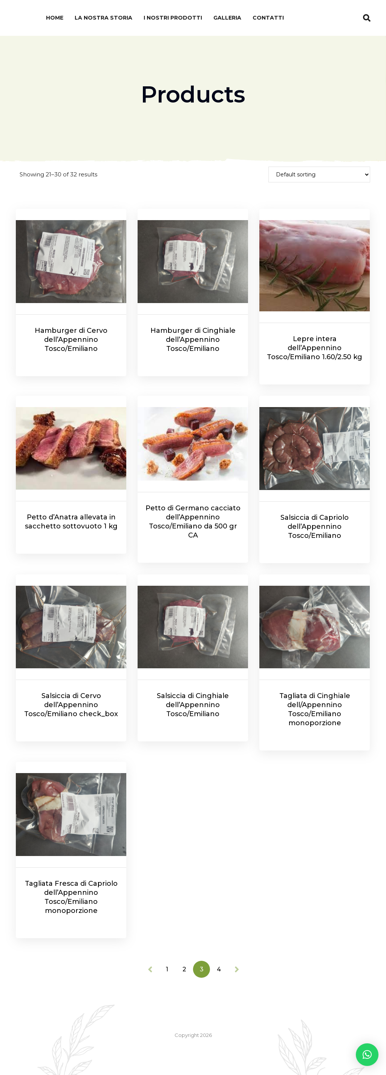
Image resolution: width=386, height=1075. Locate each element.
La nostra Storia (103, 17)
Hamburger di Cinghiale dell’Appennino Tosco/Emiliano (193, 339)
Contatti (268, 17)
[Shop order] (319, 174)
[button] (367, 1054)
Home (54, 17)
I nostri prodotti (173, 17)
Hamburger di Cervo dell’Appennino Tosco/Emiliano (71, 339)
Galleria (227, 17)
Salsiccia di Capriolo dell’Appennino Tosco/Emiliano (314, 526)
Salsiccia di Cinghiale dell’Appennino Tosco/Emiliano (193, 705)
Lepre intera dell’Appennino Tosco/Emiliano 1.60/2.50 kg (314, 348)
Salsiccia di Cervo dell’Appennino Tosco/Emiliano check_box (71, 705)
